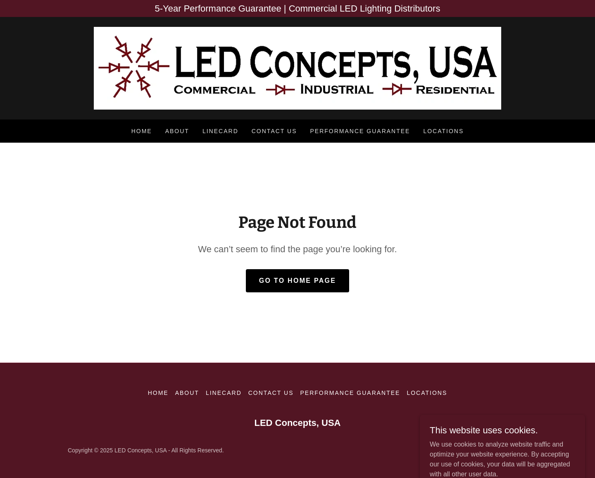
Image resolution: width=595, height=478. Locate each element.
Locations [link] (443, 131)
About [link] (177, 131)
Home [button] (158, 393)
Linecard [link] (220, 131)
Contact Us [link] (274, 131)
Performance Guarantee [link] (360, 131)
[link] (297, 67)
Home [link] (141, 131)
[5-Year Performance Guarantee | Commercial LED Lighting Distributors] (297, 8)
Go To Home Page (297, 280)
